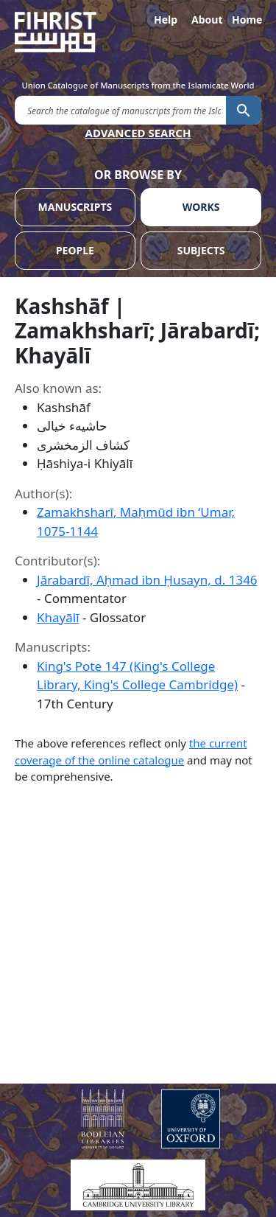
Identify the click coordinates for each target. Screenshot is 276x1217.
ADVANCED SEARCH (138, 132)
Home (246, 20)
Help (165, 20)
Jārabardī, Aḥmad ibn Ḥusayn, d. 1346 (147, 579)
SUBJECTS (201, 250)
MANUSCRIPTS (75, 207)
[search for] (120, 109)
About (206, 20)
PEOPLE (75, 250)
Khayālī (58, 617)
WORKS (201, 207)
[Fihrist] (138, 32)
